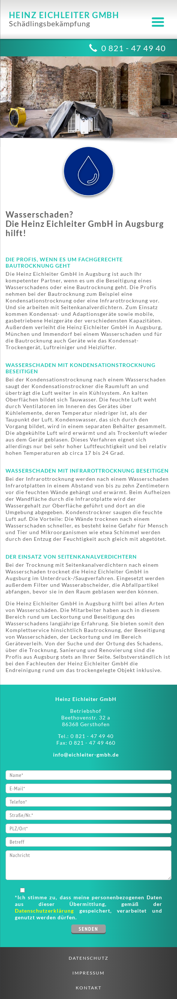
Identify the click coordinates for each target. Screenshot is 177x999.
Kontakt (89, 987)
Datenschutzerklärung (44, 910)
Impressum (88, 973)
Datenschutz (88, 958)
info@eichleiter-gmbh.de (86, 754)
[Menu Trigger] (158, 21)
